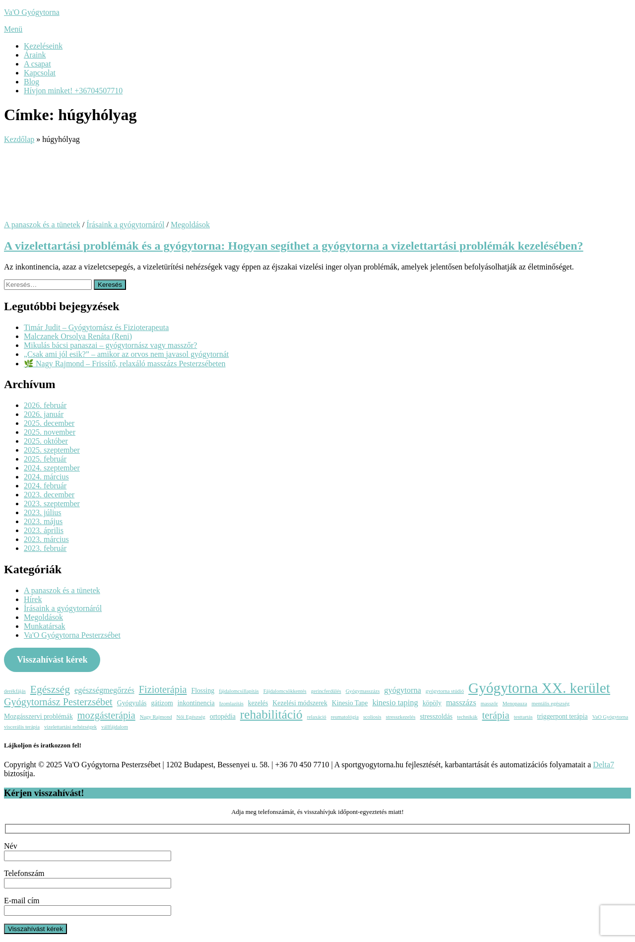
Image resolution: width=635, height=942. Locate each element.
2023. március (46, 539)
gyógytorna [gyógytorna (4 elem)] (402, 690)
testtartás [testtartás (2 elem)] (523, 717)
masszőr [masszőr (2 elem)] (489, 703)
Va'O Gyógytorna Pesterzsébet (72, 635)
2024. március (46, 476)
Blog (31, 81)
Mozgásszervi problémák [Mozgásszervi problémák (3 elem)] (38, 716)
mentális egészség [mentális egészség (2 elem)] (550, 703)
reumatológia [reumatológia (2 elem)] (345, 717)
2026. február (45, 405)
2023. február (45, 548)
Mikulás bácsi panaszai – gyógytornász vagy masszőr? (110, 345)
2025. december (49, 423)
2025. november (49, 432)
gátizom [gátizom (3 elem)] (162, 703)
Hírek (33, 599)
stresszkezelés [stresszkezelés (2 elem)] (401, 717)
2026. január (44, 414)
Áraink (35, 55)
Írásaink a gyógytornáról (125, 224)
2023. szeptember (52, 503)
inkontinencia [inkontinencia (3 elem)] (196, 703)
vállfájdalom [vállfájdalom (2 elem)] (114, 727)
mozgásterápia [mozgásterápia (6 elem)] (106, 715)
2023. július (43, 512)
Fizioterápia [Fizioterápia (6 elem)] (163, 689)
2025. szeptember (52, 450)
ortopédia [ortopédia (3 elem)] (223, 716)
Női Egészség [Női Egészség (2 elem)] (191, 717)
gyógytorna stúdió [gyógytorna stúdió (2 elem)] (445, 691)
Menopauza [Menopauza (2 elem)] (515, 703)
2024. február (45, 485)
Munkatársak (44, 626)
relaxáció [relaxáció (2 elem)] (316, 717)
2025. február (45, 459)
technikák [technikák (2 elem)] (467, 717)
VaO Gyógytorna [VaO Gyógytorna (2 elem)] (610, 717)
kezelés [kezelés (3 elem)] (258, 703)
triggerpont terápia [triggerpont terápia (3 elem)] (562, 716)
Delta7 (603, 764)
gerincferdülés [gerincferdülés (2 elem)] (326, 691)
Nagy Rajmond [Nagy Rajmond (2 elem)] (156, 717)
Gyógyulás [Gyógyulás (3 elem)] (132, 703)
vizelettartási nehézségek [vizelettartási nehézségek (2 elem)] (70, 727)
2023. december (49, 494)
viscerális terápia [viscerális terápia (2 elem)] (22, 727)
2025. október (46, 441)
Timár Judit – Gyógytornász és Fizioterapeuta (96, 327)
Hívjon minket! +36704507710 (73, 90)
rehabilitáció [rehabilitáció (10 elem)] (271, 714)
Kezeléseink (43, 46)
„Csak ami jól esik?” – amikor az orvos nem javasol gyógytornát (126, 354)
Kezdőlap (19, 139)
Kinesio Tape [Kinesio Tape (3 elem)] (350, 703)
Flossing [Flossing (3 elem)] (203, 690)
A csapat (37, 64)
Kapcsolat (40, 72)
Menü (13, 29)
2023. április (44, 530)
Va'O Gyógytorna (32, 12)
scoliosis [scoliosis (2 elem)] (372, 717)
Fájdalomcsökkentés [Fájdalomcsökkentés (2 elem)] (285, 691)
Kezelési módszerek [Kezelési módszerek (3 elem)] (299, 703)
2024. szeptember (52, 468)
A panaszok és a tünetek (42, 224)
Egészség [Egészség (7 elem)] (50, 689)
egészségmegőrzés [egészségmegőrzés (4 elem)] (104, 690)
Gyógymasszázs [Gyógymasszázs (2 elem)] (363, 691)
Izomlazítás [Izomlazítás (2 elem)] (231, 703)
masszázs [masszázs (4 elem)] (461, 702)
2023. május (43, 521)
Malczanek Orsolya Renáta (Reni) (78, 336)
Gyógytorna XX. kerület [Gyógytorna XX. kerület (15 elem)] (539, 688)
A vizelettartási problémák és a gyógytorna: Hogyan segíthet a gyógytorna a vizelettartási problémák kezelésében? (293, 245)
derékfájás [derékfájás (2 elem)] (15, 691)
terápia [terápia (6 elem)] (495, 715)
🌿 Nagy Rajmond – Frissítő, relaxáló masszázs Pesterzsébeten (125, 363)
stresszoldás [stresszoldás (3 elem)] (436, 716)
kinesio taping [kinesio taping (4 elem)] (395, 702)
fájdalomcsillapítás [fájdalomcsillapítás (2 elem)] (239, 691)
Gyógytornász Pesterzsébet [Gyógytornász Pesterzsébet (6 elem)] (58, 701)
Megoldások (190, 224)
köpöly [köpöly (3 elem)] (432, 703)
